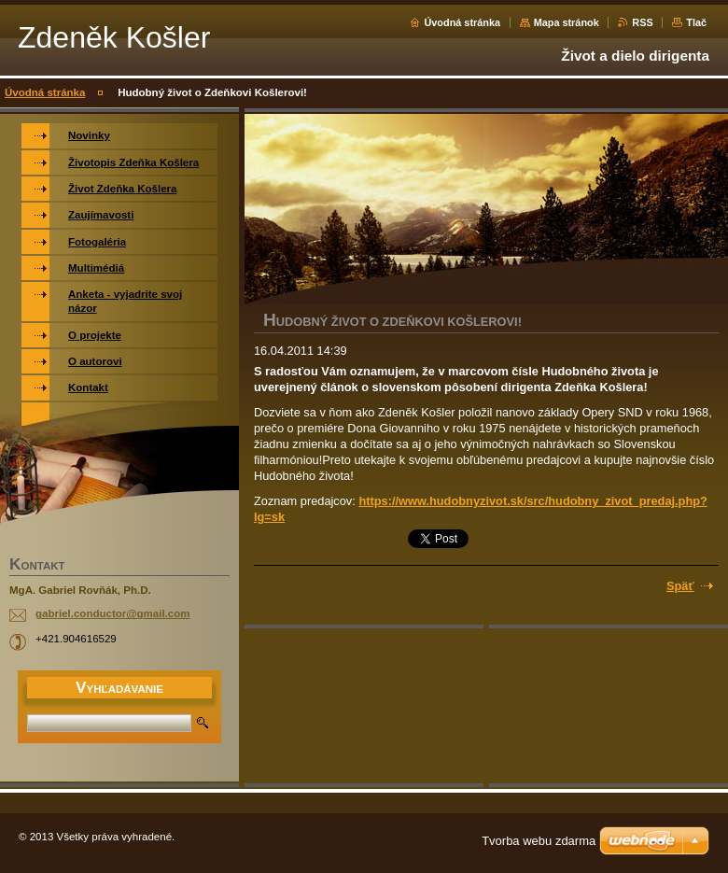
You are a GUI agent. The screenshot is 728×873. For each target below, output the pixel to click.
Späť (680, 586)
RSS (642, 22)
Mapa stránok (566, 22)
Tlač (696, 22)
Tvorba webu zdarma (538, 841)
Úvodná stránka (462, 22)
